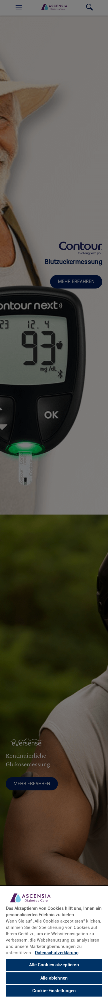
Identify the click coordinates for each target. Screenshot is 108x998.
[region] (54, 941)
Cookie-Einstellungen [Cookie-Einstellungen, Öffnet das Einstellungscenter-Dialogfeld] (54, 990)
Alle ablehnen (54, 978)
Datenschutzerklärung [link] (57, 952)
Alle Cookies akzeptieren (54, 964)
